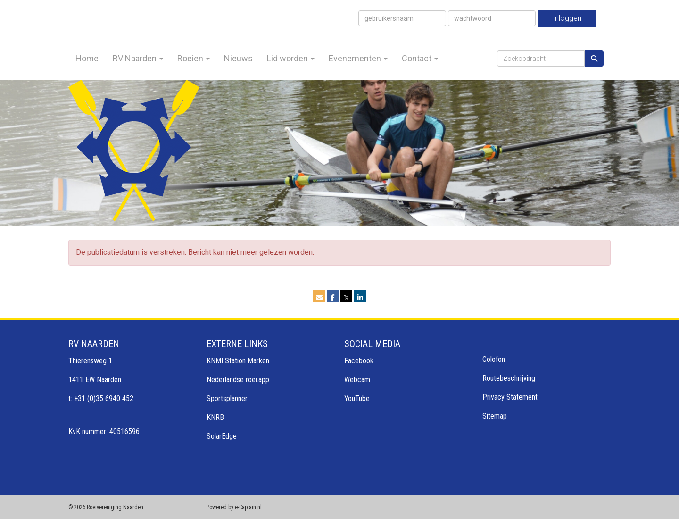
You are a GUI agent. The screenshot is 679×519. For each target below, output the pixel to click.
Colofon (493, 359)
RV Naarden (138, 58)
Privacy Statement (510, 397)
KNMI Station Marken (238, 360)
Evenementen (358, 58)
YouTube (357, 398)
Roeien (193, 58)
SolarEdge (222, 436)
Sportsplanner (227, 398)
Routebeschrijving (508, 378)
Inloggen (567, 18)
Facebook (358, 360)
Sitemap (494, 415)
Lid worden (291, 58)
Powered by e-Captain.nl (234, 507)
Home (87, 58)
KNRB (215, 417)
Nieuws (238, 58)
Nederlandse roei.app (238, 379)
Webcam (357, 379)
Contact (420, 58)
